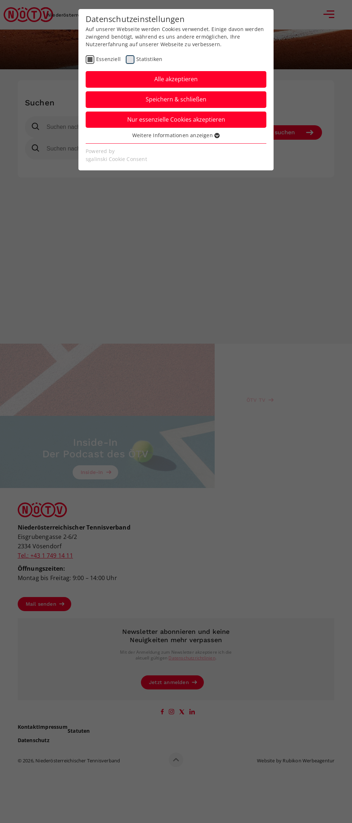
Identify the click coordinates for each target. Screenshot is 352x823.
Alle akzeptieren (176, 79)
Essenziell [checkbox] (108, 59)
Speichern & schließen (176, 99)
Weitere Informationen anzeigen (176, 135)
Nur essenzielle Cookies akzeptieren (176, 119)
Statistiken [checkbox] (149, 59)
